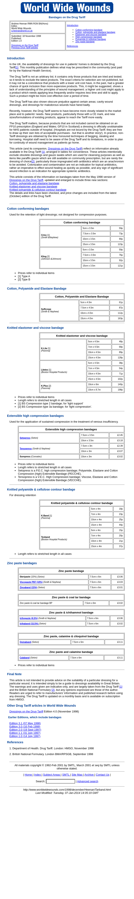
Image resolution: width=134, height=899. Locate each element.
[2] (32, 161)
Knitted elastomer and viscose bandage (33, 186)
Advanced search (87, 781)
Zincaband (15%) (28, 587)
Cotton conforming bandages (28, 208)
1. (10, 748)
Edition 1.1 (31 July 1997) (24, 732)
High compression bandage (88, 37)
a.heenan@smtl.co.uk (21, 31)
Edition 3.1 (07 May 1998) (25, 723)
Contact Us (102, 774)
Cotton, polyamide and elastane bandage (95, 32)
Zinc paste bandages (22, 563)
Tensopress (26, 448)
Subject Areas (52, 774)
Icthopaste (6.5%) (29, 618)
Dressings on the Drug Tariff (24, 45)
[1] (16, 67)
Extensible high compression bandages (35, 415)
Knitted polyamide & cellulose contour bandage (37, 189)
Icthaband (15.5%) (29, 623)
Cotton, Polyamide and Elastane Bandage (36, 288)
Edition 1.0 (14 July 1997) (24, 736)
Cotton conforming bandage (88, 30)
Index (38, 774)
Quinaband (25, 642)
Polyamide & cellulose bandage (90, 39)
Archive (89, 774)
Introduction (72, 25)
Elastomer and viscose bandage (91, 34)
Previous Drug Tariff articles (24, 47)
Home (29, 774)
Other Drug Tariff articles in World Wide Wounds (41, 705)
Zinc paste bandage (85, 41)
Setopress (25, 438)
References (72, 46)
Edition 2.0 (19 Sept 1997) (25, 729)
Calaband (24, 658)
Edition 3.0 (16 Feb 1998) (24, 726)
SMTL (66, 774)
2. (10, 754)
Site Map (77, 774)
